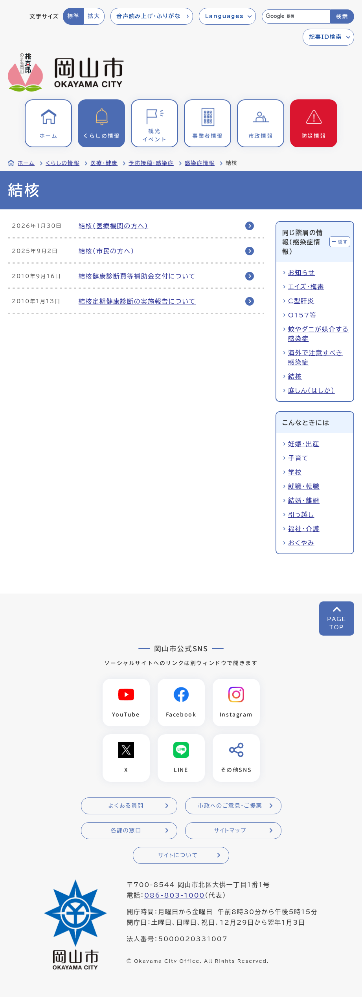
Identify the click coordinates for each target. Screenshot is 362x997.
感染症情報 (200, 163)
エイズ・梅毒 (306, 287)
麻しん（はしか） (311, 390)
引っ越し (301, 514)
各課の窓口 (126, 830)
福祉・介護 (304, 529)
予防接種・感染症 (151, 163)
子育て (298, 458)
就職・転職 (304, 486)
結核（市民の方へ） (106, 251)
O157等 (302, 315)
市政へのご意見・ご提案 (230, 805)
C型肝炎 (301, 301)
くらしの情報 (62, 163)
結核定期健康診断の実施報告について (137, 301)
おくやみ (301, 543)
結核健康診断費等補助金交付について (137, 276)
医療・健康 (104, 163)
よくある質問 (125, 805)
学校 (295, 472)
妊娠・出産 (304, 444)
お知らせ (301, 272)
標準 (73, 16)
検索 (342, 16)
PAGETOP (336, 623)
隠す (343, 242)
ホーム (26, 163)
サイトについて (178, 855)
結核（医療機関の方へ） (113, 226)
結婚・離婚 (304, 500)
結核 (295, 376)
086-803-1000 (174, 895)
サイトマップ (230, 830)
